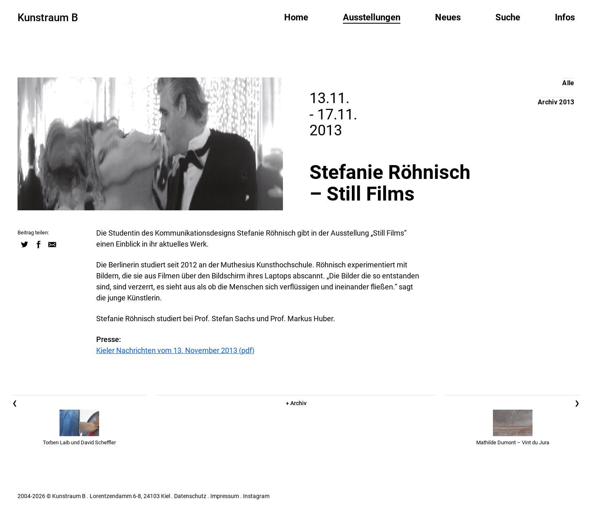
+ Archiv (296, 403)
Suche (507, 17)
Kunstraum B (48, 17)
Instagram (256, 496)
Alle (568, 83)
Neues (448, 17)
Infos (565, 17)
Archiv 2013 (556, 102)
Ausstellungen (371, 17)
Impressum (224, 496)
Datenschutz (190, 496)
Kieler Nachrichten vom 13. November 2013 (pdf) (175, 350)
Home (296, 17)
